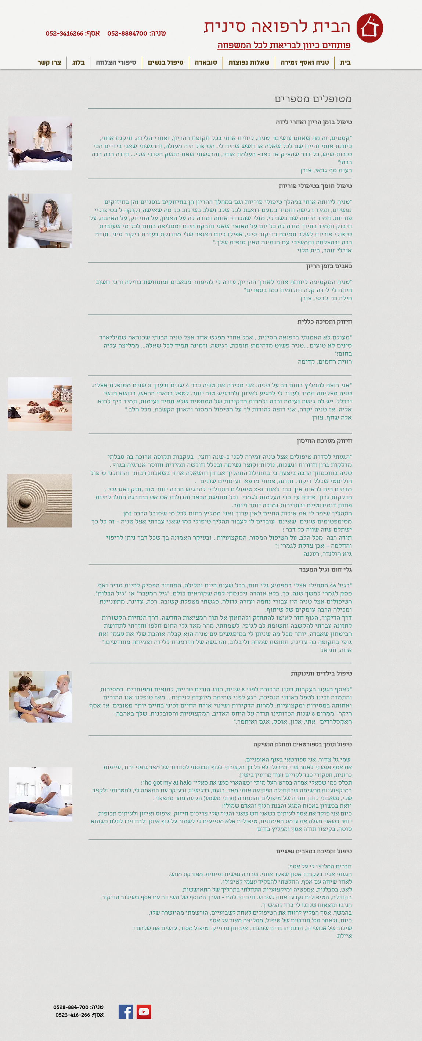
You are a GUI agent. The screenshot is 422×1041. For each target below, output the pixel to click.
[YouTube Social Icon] (144, 1012)
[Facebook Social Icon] (126, 1012)
